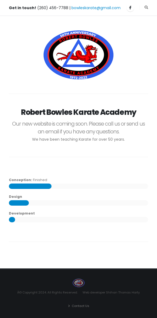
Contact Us (80, 306)
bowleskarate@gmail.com (96, 8)
